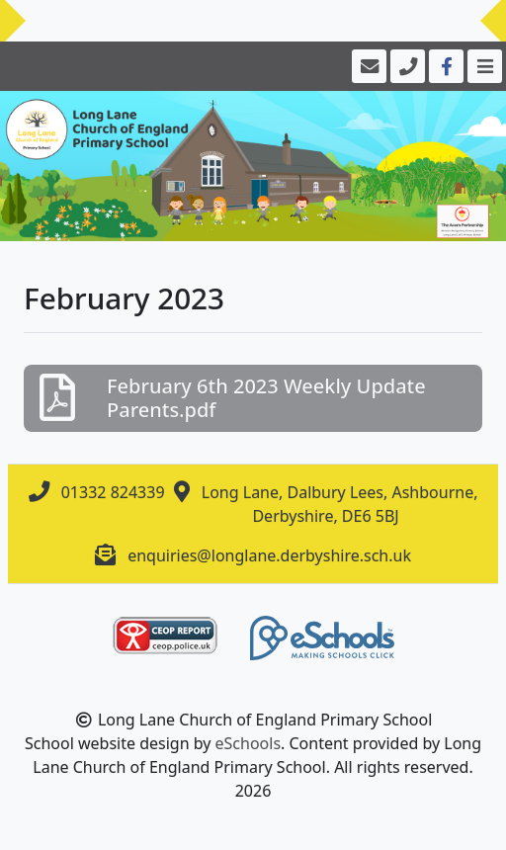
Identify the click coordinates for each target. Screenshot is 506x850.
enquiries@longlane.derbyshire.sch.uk (269, 555)
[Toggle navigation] (483, 66)
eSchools (248, 743)
